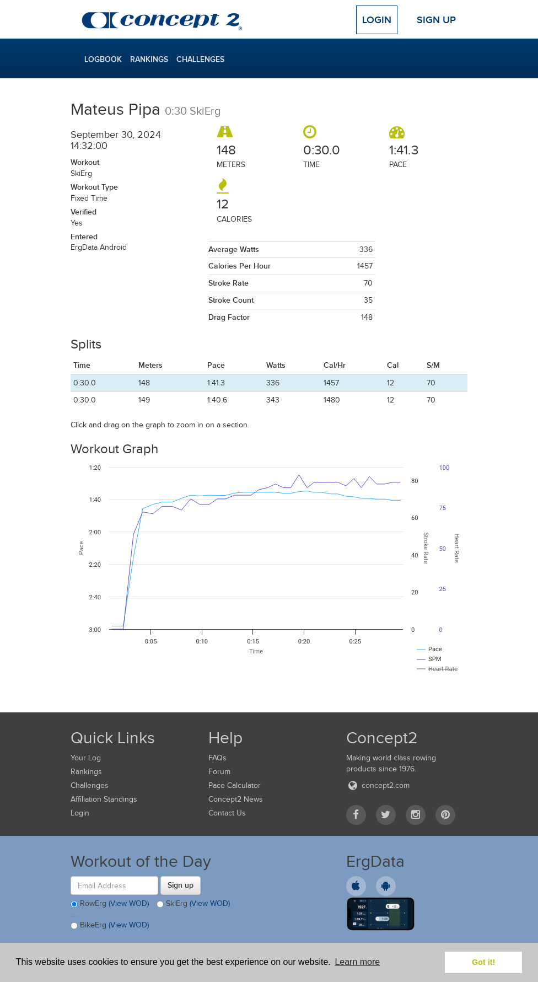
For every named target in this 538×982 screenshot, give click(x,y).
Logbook (103, 59)
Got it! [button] (483, 962)
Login (376, 19)
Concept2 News (235, 799)
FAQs (217, 758)
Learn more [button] (357, 962)
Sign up (180, 885)
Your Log (86, 758)
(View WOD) (129, 903)
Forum (219, 772)
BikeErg (110, 925)
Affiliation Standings (104, 799)
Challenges (200, 59)
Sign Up (436, 19)
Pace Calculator (234, 785)
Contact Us (227, 813)
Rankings (149, 59)
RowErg (110, 904)
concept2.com (378, 785)
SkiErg (193, 904)
